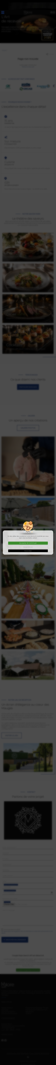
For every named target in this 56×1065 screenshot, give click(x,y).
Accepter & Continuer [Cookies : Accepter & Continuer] (28, 533)
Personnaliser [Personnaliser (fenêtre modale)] (28, 541)
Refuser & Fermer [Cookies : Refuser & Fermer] (28, 537)
